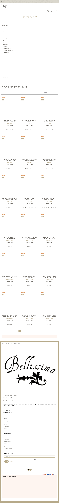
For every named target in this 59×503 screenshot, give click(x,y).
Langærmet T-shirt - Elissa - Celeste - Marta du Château (49, 277)
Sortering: (32, 92)
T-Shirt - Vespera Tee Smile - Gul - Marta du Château (49, 238)
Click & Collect (6, 436)
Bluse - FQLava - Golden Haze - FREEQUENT (29, 121)
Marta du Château (9, 240)
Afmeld (11, 461)
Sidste (38, 331)
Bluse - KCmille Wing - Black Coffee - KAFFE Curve (49, 199)
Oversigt (5, 446)
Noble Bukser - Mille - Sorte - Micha (11, 75)
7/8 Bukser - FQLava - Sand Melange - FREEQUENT (49, 160)
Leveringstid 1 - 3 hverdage (29, 17)
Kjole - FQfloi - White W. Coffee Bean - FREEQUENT (10, 121)
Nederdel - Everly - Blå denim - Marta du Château (29, 238)
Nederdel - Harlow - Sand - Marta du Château (10, 238)
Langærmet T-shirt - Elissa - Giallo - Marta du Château (49, 316)
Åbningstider (9, 343)
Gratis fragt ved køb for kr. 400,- (29, 16)
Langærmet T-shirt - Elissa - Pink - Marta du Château (29, 316)
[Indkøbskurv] (56, 11)
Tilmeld (6, 461)
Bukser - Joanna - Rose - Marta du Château (29, 277)
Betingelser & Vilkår (7, 441)
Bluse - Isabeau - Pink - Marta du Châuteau (9, 277)
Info (3, 343)
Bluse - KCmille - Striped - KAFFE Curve (29, 199)
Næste (33, 331)
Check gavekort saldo (8, 448)
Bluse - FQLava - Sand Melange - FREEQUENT (49, 121)
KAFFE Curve (9, 201)
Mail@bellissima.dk (8, 412)
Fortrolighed (6, 439)
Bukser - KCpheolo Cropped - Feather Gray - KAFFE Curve (9, 199)
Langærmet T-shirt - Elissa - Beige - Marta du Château (9, 316)
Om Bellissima (17, 343)
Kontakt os (6, 444)
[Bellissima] (4, 5)
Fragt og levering (7, 437)
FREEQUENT (9, 123)
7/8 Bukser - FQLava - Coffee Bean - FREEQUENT (29, 160)
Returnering (6, 443)
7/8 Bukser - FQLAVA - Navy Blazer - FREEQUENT (10, 160)
